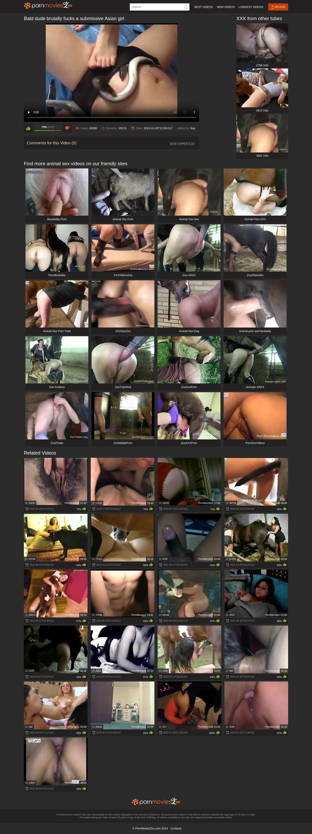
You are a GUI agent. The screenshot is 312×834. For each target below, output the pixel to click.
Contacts (176, 828)
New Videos (226, 7)
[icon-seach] (185, 7)
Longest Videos (251, 7)
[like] (28, 128)
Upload (278, 7)
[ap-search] (159, 7)
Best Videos (203, 7)
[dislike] (67, 128)
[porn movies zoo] (48, 5)
